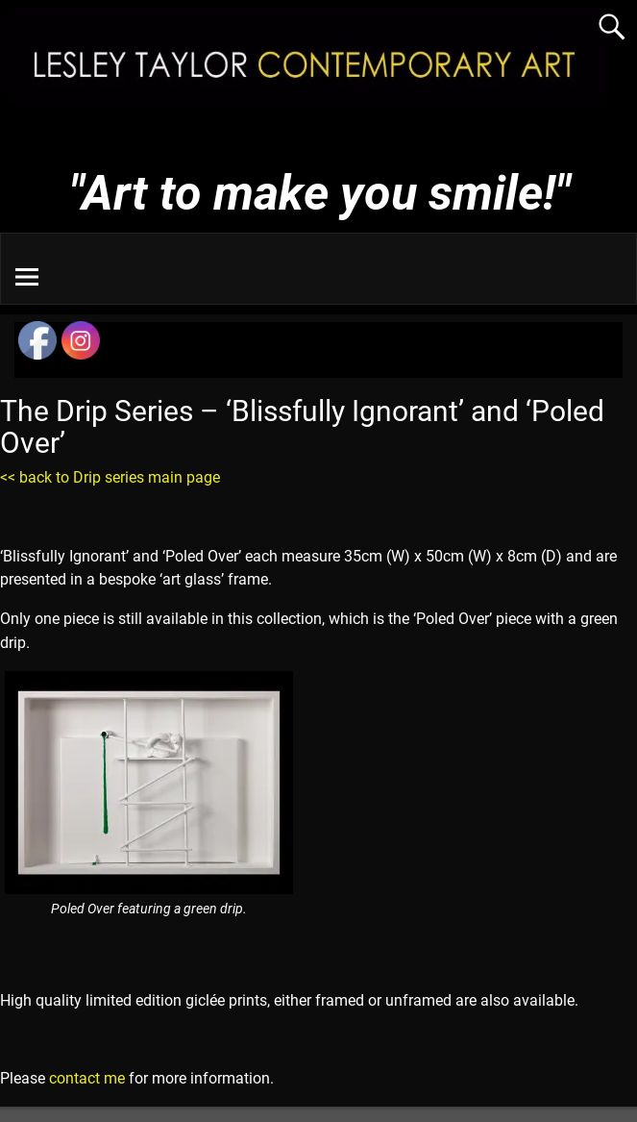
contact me (87, 1078)
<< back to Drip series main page (110, 477)
